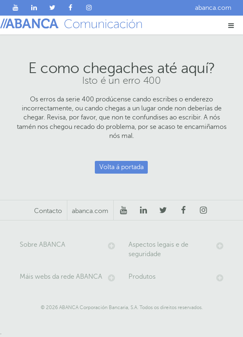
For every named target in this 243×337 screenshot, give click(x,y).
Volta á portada (121, 167)
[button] (231, 25)
